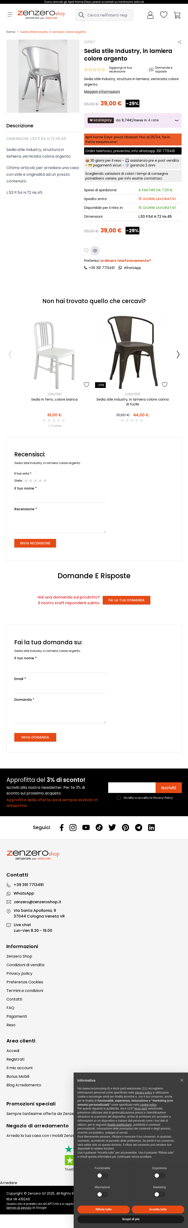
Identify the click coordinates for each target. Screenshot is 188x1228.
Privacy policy (19, 973)
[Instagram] (72, 827)
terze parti (140, 1108)
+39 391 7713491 (102, 267)
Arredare (8, 1183)
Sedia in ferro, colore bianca (54, 399)
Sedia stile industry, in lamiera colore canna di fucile (133, 402)
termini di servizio (18, 1208)
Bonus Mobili (17, 1076)
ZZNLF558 (132, 394)
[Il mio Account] (150, 15)
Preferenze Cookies (24, 982)
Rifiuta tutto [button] (104, 1209)
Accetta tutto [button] (158, 1209)
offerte (49, 1113)
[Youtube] (86, 827)
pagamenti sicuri (107, 165)
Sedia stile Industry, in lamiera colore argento (53, 32)
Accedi (12, 1050)
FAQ (10, 1008)
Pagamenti (16, 1016)
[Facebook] (62, 827)
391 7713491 (165, 151)
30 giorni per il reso (105, 160)
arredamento (51, 1125)
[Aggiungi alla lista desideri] (86, 250)
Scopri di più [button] (131, 1219)
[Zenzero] (94, 855)
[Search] (81, 15)
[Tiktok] (99, 827)
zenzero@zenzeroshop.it (37, 902)
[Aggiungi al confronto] (95, 250)
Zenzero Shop (19, 956)
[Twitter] (112, 827)
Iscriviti (168, 788)
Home (10, 32)
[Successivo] (178, 354)
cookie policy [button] (148, 1104)
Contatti (14, 999)
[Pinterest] (125, 827)
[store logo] (41, 15)
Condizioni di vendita (25, 965)
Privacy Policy (163, 798)
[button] (182, 1080)
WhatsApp (24, 893)
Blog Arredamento (23, 1085)
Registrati (15, 1059)
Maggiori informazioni (102, 91)
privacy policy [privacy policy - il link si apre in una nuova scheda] (143, 1092)
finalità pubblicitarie (119, 1124)
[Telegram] (138, 827)
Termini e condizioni (24, 990)
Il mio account (19, 1068)
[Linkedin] (151, 827)
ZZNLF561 (54, 394)
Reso (10, 1025)
